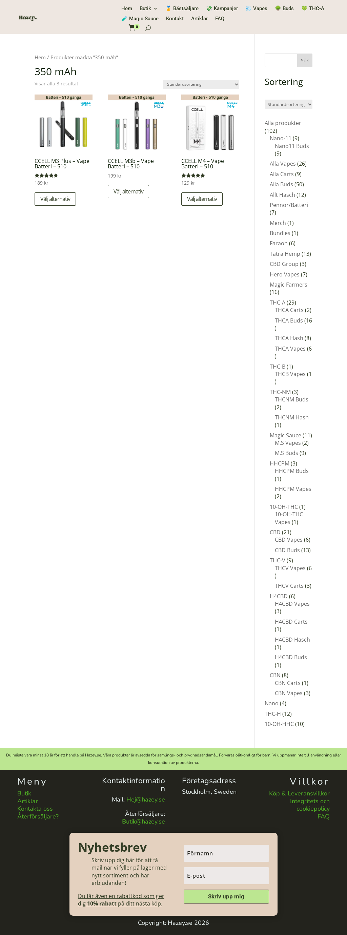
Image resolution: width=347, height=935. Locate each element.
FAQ (219, 19)
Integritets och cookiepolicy (310, 805)
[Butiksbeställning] (201, 84)
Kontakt (175, 19)
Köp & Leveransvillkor (299, 793)
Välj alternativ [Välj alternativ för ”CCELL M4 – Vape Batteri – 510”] (202, 199)
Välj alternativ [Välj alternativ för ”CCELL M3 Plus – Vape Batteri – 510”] (55, 199)
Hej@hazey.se (145, 799)
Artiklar (199, 19)
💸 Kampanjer (222, 9)
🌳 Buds (284, 9)
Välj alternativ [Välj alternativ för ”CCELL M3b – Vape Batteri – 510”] (128, 191)
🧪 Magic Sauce (140, 19)
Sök (305, 60)
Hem (126, 9)
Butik (145, 9)
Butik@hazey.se (143, 821)
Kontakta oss (35, 809)
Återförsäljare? (38, 816)
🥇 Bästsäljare (182, 9)
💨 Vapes (256, 9)
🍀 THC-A (312, 9)
